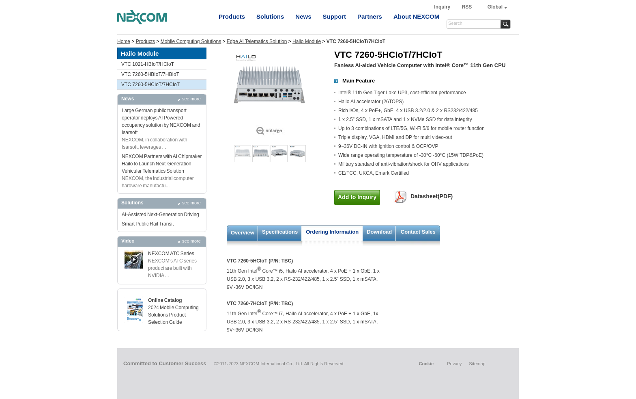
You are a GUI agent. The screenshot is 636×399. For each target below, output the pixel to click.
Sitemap (477, 363)
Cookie (426, 363)
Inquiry (442, 7)
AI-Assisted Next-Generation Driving (160, 214)
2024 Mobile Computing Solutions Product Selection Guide (173, 315)
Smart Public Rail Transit (148, 224)
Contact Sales (418, 232)
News (303, 16)
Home (123, 41)
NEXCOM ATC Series (171, 253)
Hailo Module (306, 41)
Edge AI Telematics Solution (257, 41)
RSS (467, 7)
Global (495, 7)
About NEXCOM (416, 16)
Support (334, 16)
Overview (242, 233)
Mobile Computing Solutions (191, 41)
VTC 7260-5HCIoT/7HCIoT (150, 84)
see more (191, 98)
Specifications (280, 232)
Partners (369, 16)
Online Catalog (165, 300)
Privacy (454, 363)
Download (379, 232)
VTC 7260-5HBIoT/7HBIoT (150, 74)
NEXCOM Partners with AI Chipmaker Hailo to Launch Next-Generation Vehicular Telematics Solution (162, 164)
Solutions (270, 16)
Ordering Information (332, 232)
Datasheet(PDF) (431, 196)
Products (232, 16)
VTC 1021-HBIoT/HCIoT (147, 64)
